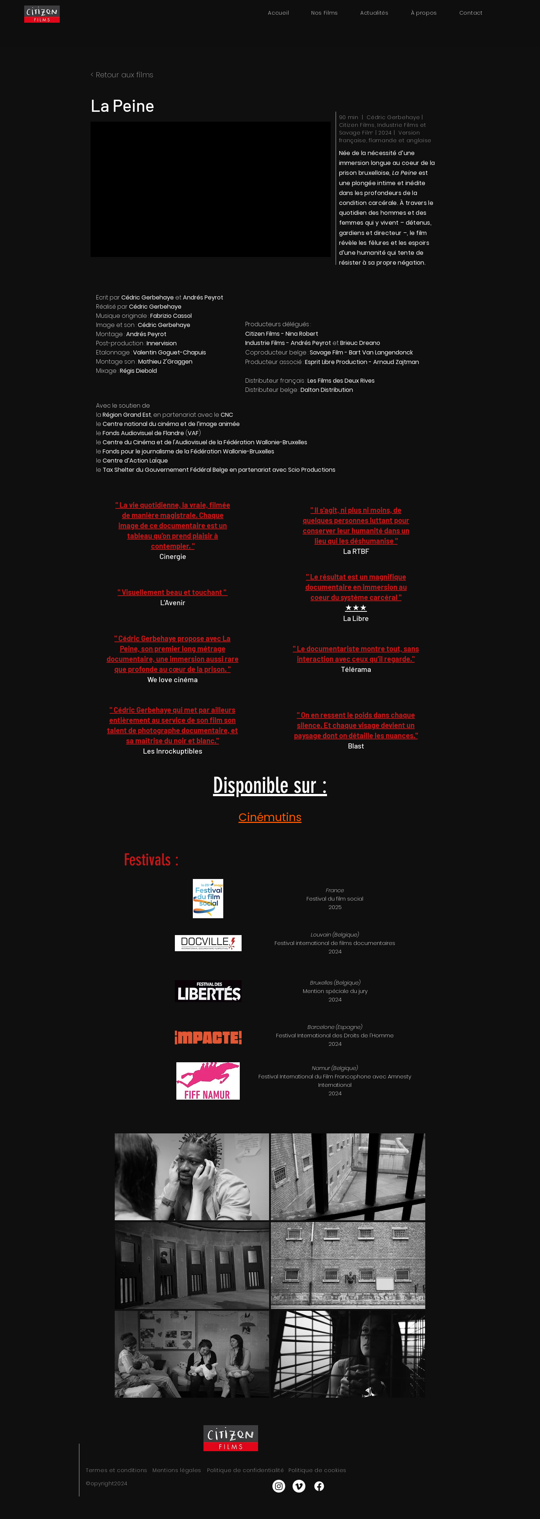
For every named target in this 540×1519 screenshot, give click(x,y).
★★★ (356, 607)
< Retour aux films (122, 75)
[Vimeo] (299, 1486)
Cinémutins (270, 817)
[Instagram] (278, 1486)
